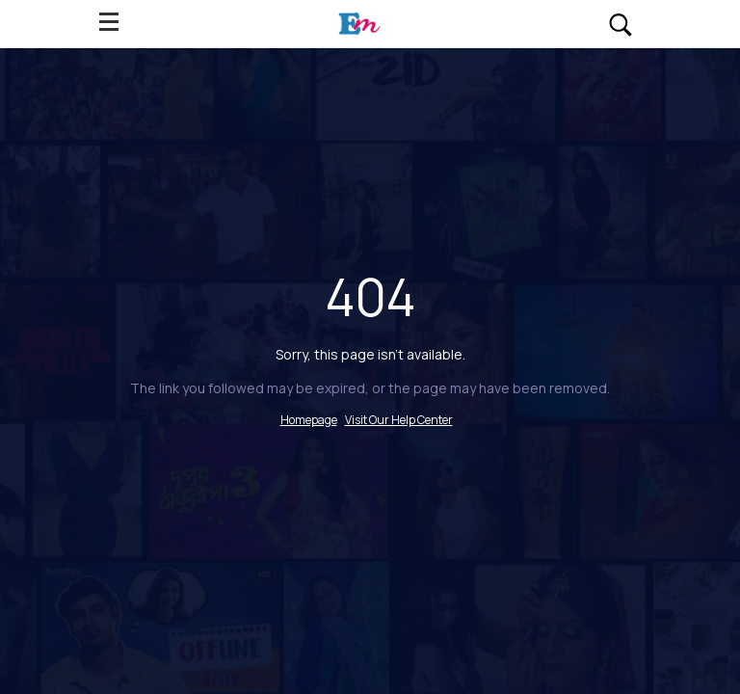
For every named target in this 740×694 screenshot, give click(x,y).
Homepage (308, 420)
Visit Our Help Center (399, 420)
